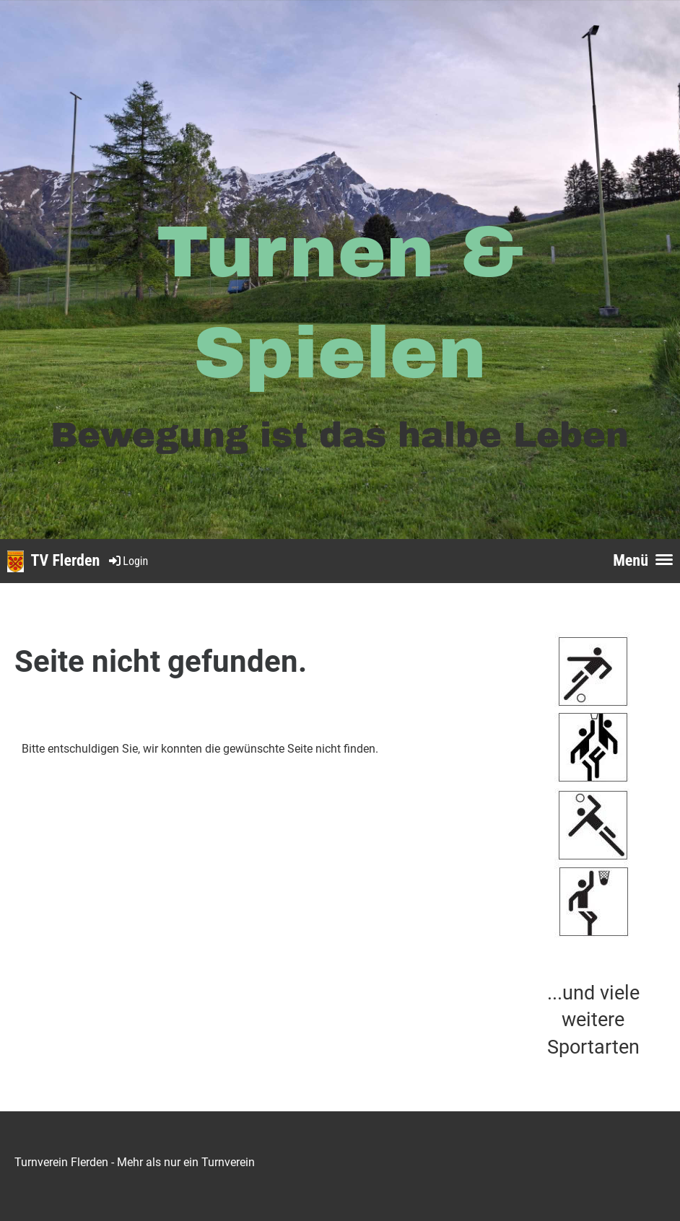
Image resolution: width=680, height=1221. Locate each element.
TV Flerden (65, 560)
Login (127, 561)
